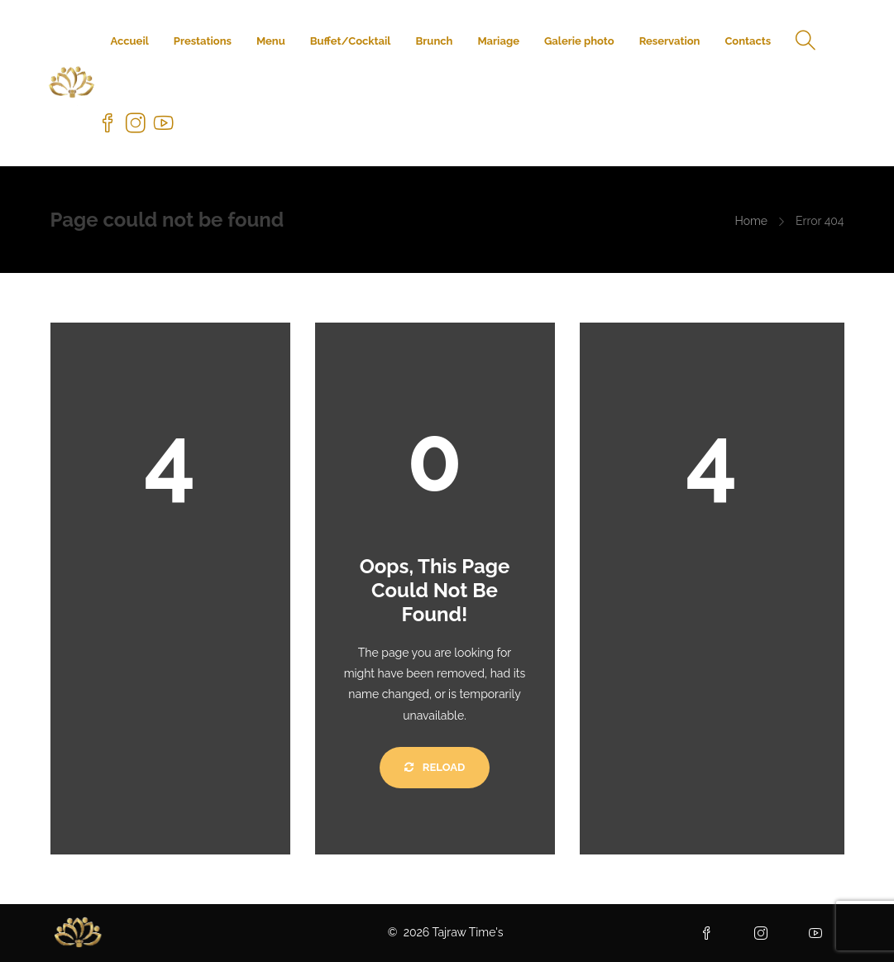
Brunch (434, 41)
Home (750, 220)
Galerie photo (579, 41)
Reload (434, 767)
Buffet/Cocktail (350, 41)
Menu (270, 41)
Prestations (203, 41)
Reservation (669, 41)
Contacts (747, 41)
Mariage (498, 41)
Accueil (129, 41)
